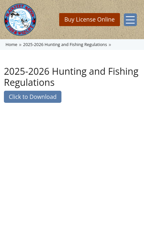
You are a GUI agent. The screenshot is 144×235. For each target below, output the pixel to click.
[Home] (20, 20)
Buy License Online (89, 19)
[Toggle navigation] (130, 19)
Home (11, 44)
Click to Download (33, 97)
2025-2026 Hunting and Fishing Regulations (65, 44)
